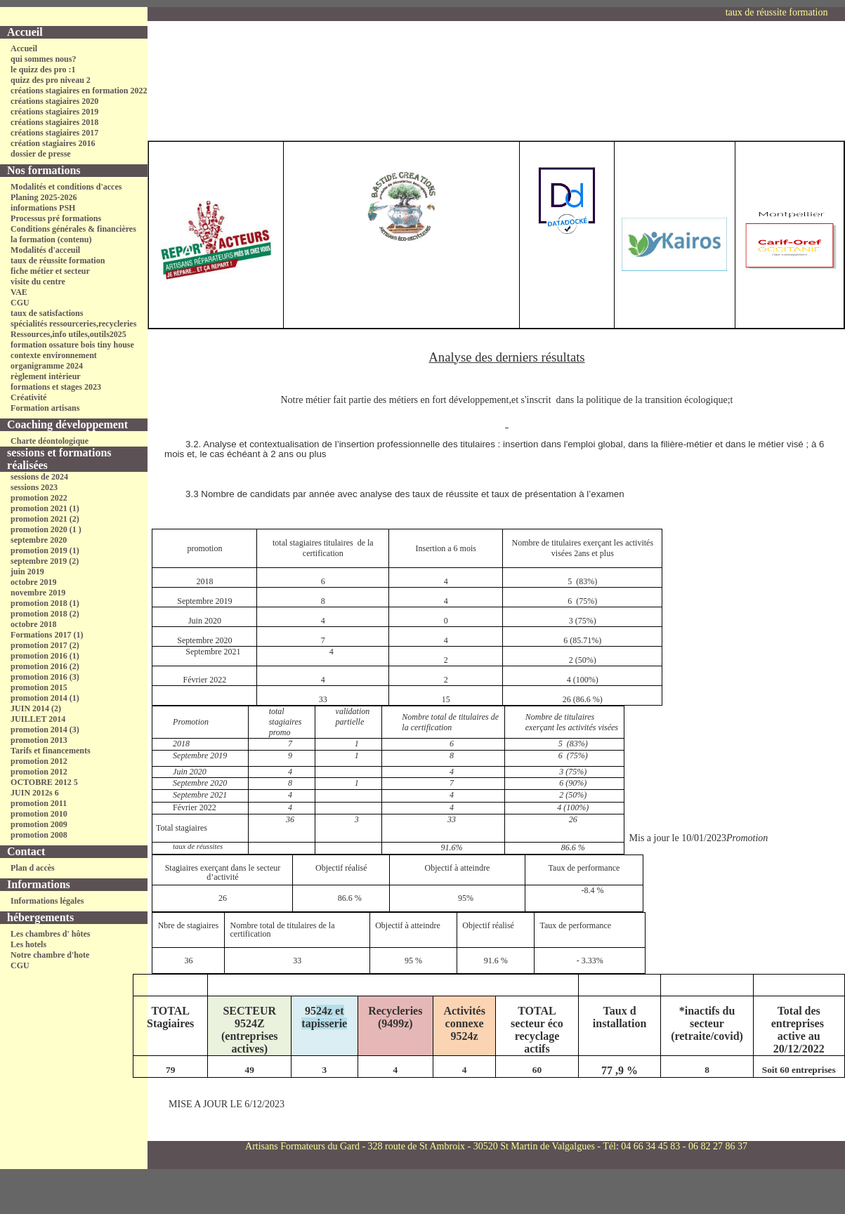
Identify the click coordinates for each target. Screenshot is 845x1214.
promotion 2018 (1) (45, 603)
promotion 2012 (39, 761)
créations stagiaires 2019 (54, 112)
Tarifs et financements (51, 751)
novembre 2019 (38, 593)
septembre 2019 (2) (45, 561)
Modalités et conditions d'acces (66, 187)
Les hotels (28, 944)
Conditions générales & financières (73, 229)
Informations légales (47, 901)
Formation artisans (45, 408)
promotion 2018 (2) (45, 614)
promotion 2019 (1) (45, 550)
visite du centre (38, 281)
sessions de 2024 (39, 477)
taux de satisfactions (47, 313)
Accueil (24, 48)
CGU (20, 303)
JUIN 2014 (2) (36, 708)
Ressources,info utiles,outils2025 (68, 334)
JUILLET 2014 (38, 719)
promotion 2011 (39, 803)
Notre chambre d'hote (50, 955)
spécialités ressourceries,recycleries (73, 324)
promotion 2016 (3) (45, 677)
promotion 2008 (39, 835)
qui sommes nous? (43, 59)
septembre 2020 (39, 540)
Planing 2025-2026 (44, 197)
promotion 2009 (39, 824)
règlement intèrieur (46, 376)
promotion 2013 (39, 740)
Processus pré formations (56, 218)
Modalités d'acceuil (45, 250)
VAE (19, 292)
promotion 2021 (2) (45, 519)
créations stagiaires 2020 (54, 101)
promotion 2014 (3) (45, 729)
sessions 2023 (34, 487)
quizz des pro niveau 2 (51, 80)
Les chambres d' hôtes (50, 934)
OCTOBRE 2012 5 (44, 782)
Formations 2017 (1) (47, 635)
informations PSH (43, 208)
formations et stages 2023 (56, 387)
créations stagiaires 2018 (54, 122)
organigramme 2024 (47, 366)
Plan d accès (33, 868)
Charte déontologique (50, 441)
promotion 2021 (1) (45, 508)
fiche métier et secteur (50, 271)
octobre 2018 (33, 624)
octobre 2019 (33, 582)
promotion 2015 (39, 687)
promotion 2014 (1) (45, 698)
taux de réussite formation (58, 260)
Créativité (28, 397)
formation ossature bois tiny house (72, 345)
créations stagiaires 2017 (54, 133)
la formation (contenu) (51, 239)
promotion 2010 (39, 814)
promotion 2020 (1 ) (46, 529)
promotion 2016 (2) (45, 666)
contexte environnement (54, 355)
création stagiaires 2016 (53, 143)
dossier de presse (41, 154)
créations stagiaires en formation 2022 (79, 90)
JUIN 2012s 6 (35, 793)
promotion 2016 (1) (45, 656)
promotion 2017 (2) (45, 645)
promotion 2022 (39, 498)
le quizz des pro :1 (43, 69)
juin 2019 (27, 571)
